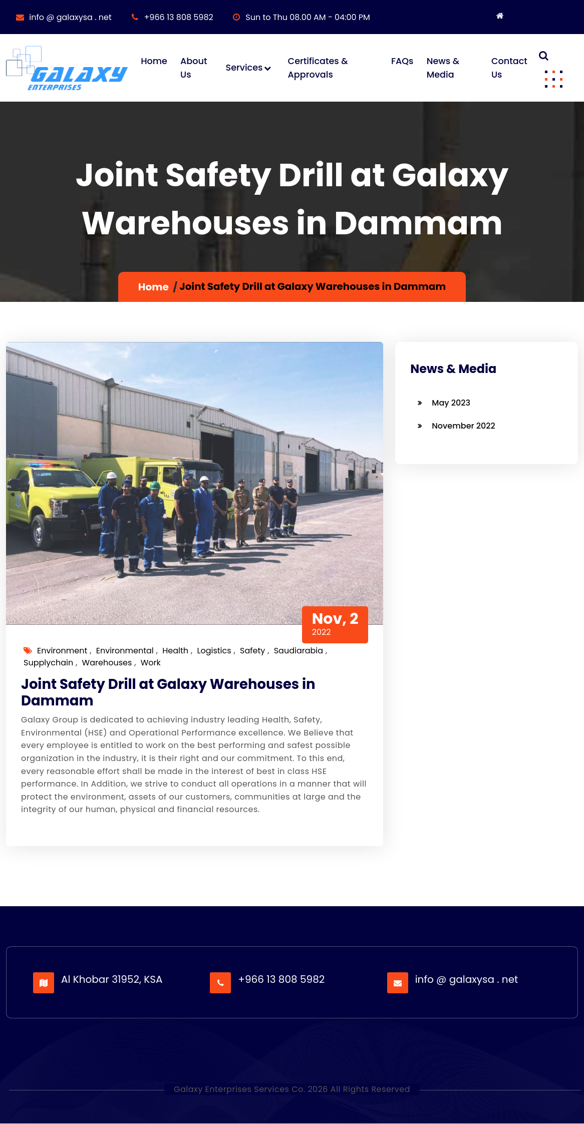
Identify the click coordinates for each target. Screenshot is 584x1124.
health (175, 651)
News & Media (442, 68)
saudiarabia (298, 651)
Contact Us (509, 68)
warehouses (107, 663)
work (151, 663)
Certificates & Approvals (317, 68)
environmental (125, 651)
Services (243, 68)
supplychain (48, 663)
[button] (553, 78)
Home (154, 62)
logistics (214, 651)
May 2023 (451, 403)
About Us (193, 68)
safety (252, 651)
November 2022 (463, 426)
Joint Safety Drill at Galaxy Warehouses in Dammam (170, 693)
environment (62, 651)
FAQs (402, 62)
